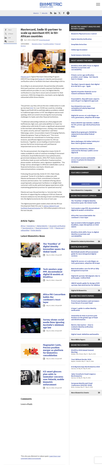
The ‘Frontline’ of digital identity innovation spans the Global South (54, 248)
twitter (59, 13)
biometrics (31, 226)
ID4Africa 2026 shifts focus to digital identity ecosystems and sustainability (85, 68)
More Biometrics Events (80, 393)
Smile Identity (36, 230)
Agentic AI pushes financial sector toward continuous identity (83, 93)
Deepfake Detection (79, 44)
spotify (68, 13)
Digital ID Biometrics (79, 290)
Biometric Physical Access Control (84, 34)
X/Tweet (10, 33)
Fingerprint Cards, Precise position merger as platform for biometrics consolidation (53, 350)
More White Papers (78, 340)
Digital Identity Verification (81, 39)
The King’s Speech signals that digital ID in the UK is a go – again (85, 85)
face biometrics (28, 228)
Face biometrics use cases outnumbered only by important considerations (83, 108)
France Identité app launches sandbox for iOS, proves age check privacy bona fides (85, 125)
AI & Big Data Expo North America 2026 (85, 368)
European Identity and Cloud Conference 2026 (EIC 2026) (85, 385)
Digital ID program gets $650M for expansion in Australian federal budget (84, 134)
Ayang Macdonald (44, 40)
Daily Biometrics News (79, 167)
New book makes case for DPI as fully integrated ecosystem (85, 270)
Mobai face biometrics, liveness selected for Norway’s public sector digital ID (84, 151)
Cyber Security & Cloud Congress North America (85, 376)
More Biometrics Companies (81, 190)
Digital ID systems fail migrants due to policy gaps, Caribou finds (85, 277)
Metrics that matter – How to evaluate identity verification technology (82, 327)
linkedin (55, 13)
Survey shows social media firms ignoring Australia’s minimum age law (53, 323)
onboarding (25, 230)
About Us (36, 13)
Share (10, 29)
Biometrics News (37, 44)
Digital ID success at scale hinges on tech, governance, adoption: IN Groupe (85, 116)
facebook (64, 13)
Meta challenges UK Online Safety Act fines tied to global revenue (85, 142)
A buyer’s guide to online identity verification (83, 309)
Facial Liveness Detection (80, 55)
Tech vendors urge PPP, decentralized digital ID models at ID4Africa (53, 273)
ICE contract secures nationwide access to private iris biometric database (83, 160)
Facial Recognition (48, 44)
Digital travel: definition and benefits (85, 334)
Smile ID (41, 79)
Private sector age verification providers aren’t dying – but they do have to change (84, 77)
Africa (23, 226)
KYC (31, 108)
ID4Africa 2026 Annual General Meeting (85, 352)
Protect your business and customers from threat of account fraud (85, 302)
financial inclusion (41, 228)
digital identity (42, 226)
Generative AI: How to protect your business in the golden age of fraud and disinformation (84, 318)
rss (51, 13)
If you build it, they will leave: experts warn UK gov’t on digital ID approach (85, 100)
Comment (11, 41)
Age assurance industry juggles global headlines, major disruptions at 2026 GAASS (85, 225)
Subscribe (44, 13)
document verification (57, 226)
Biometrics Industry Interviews (82, 241)
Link (9, 37)
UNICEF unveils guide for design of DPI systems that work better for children (85, 284)
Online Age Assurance (79, 50)
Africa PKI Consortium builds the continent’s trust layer (54, 298)
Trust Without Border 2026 (85, 360)
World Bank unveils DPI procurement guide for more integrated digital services (84, 254)
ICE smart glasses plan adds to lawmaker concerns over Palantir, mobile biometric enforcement (53, 378)
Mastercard (25, 77)
